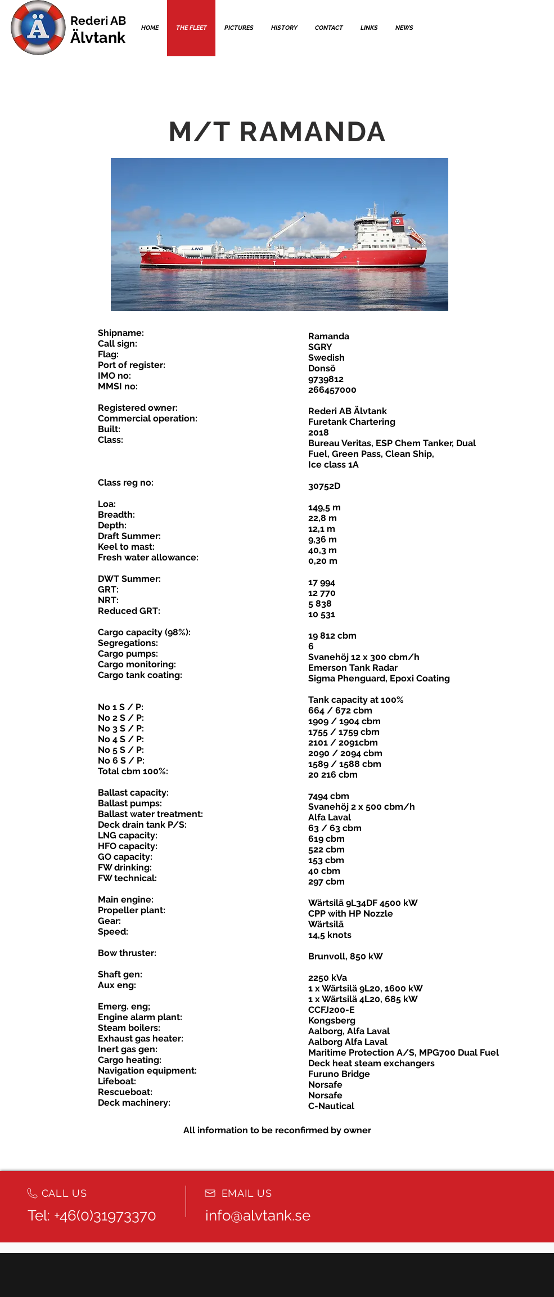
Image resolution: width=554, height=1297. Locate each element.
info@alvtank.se (257, 1215)
